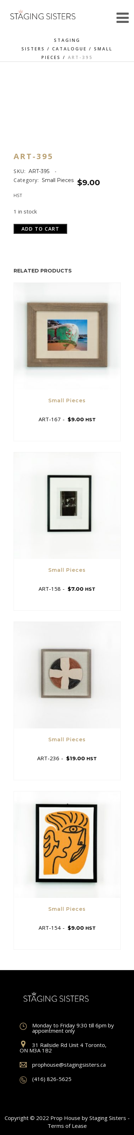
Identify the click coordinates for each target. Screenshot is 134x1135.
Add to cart (40, 228)
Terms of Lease (67, 1125)
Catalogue (69, 49)
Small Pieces (58, 180)
